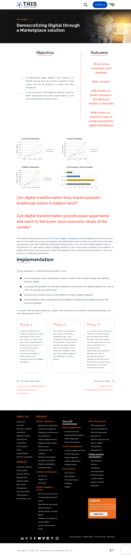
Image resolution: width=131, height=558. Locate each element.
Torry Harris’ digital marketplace (63, 238)
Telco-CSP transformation (69, 422)
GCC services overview (48, 494)
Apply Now (98, 514)
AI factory (42, 483)
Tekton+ (94, 464)
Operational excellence (48, 504)
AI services (42, 476)
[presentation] (126, 549)
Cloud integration (72, 454)
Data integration (71, 438)
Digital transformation (47, 443)
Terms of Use (100, 536)
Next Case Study (102, 381)
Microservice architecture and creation (45, 450)
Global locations (23, 436)
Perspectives (22, 477)
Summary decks (23, 491)
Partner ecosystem (24, 457)
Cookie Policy (88, 536)
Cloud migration (71, 457)
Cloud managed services (75, 450)
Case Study (21, 19)
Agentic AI (42, 479)
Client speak (22, 446)
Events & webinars (24, 467)
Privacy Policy (75, 536)
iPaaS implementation (47, 439)
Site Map (110, 536)
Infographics (22, 488)
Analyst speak (23, 481)
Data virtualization (72, 442)
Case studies (22, 470)
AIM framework (44, 508)
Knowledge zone (24, 498)
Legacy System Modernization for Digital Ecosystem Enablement (31, 390)
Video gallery (22, 495)
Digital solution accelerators (96, 455)
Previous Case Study (31, 381)
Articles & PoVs (23, 474)
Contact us (100, 5)
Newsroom (21, 484)
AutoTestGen (96, 461)
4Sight (67, 487)
